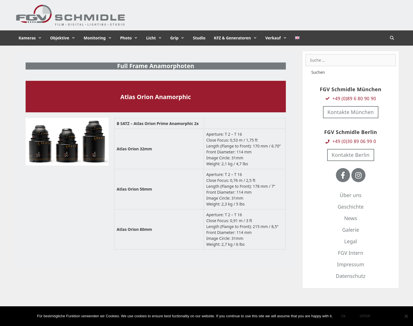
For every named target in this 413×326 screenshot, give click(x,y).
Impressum (350, 264)
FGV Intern (350, 252)
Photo (131, 38)
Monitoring (100, 38)
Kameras (32, 38)
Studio (199, 38)
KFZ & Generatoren (237, 38)
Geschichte (351, 206)
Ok (343, 316)
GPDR (365, 316)
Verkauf (278, 38)
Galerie (350, 229)
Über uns (351, 195)
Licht (156, 38)
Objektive (64, 38)
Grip (179, 38)
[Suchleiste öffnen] (392, 38)
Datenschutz (350, 276)
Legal (350, 241)
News (350, 218)
